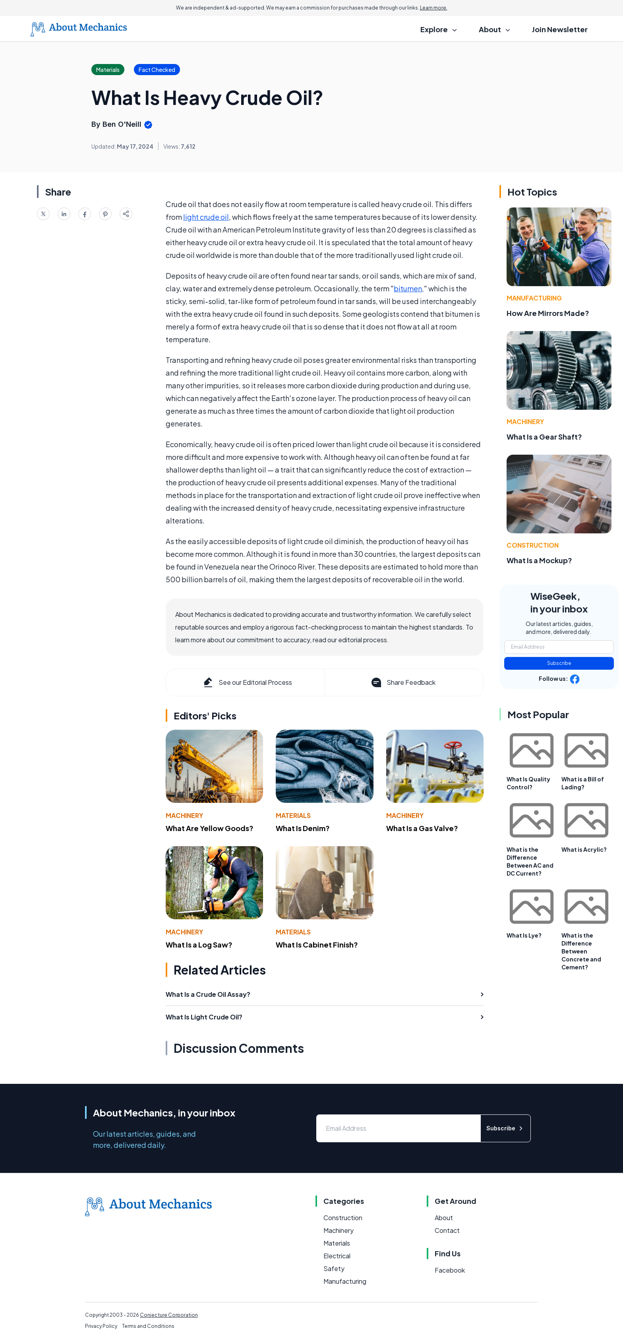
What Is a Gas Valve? (422, 828)
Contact (447, 1230)
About (444, 1217)
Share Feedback (402, 682)
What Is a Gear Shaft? (544, 436)
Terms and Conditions (148, 1326)
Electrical (336, 1256)
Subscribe (559, 663)
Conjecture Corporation (169, 1315)
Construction (533, 545)
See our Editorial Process (247, 682)
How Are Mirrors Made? (548, 313)
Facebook (450, 1270)
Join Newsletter (560, 29)
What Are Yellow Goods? (209, 828)
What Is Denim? (303, 828)
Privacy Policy (101, 1326)
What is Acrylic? (584, 849)
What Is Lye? (524, 935)
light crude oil (206, 216)
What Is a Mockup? (539, 560)
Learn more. (433, 8)
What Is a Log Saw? (199, 944)
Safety (333, 1268)
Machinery (184, 815)
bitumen (408, 288)
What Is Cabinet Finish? (317, 944)
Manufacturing (534, 298)
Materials (293, 815)
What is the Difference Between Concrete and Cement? (581, 951)
